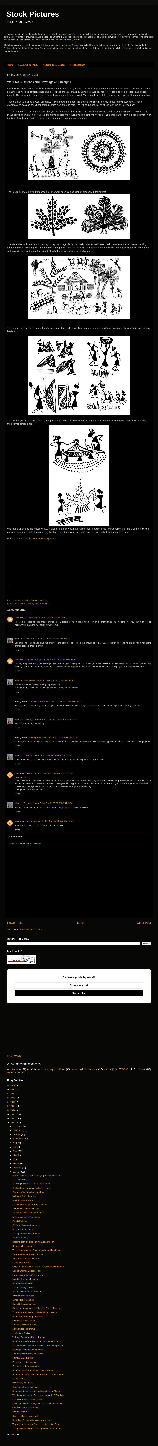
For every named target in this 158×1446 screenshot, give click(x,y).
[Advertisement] (34, 566)
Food (62, 1069)
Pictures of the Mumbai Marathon (28, 1192)
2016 (13, 1102)
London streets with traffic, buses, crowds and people (37, 1345)
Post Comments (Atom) (31, 929)
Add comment (15, 836)
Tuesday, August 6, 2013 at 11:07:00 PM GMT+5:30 (48, 803)
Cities (39, 1069)
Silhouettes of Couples (23, 1300)
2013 (13, 1114)
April (15, 1159)
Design (30, 604)
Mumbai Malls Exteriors (23, 1358)
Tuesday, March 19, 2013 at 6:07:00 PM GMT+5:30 (48, 755)
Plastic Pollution (19, 1221)
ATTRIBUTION (78, 64)
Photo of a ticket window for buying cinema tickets (36, 1341)
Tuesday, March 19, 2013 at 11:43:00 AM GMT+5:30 (52, 737)
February (17, 1167)
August (16, 1143)
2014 (13, 1110)
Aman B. (19, 617)
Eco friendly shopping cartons (26, 1366)
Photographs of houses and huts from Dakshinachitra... (38, 1374)
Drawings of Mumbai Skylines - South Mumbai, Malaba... (39, 1403)
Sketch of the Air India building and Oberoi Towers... (36, 1308)
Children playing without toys (26, 1225)
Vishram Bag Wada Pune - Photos (28, 1337)
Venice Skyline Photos (23, 1383)
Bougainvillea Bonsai (22, 1246)
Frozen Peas (18, 1378)
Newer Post (15, 922)
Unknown (19, 773)
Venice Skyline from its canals (26, 1258)
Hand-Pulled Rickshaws (23, 1329)
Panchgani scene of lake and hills (28, 1349)
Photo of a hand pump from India (28, 1316)
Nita (17, 638)
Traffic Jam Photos (21, 1333)
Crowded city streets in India (25, 1387)
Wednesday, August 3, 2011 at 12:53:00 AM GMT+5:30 (50, 659)
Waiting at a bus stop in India (26, 1233)
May (15, 1155)
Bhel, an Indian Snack (22, 1200)
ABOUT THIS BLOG (54, 64)
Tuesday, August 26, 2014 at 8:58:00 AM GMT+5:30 (49, 821)
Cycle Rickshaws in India (24, 1304)
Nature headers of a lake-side (26, 1217)
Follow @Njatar (14, 1056)
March (16, 1163)
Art (16, 604)
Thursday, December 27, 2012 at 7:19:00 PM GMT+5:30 (50, 719)
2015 (13, 1106)
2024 (13, 1085)
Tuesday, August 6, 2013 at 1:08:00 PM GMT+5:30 (49, 773)
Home (10, 64)
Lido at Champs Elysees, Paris (27, 1271)
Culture (21, 604)
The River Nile (19, 1179)
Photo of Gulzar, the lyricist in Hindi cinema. (33, 1370)
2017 (13, 1098)
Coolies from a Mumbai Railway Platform (31, 1188)
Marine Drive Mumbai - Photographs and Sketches (36, 1175)
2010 (13, 1434)
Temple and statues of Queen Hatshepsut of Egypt (36, 1424)
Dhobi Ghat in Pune (21, 1262)
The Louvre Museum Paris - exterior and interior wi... (37, 1250)
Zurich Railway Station (23, 1287)
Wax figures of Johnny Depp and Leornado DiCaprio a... (38, 1395)
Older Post (144, 922)
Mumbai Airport (19, 1412)
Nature (107, 1069)
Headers (74, 1070)
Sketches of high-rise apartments (28, 1213)
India (36, 604)
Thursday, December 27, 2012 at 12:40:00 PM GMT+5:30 (55, 701)
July (15, 1147)
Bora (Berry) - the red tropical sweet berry (32, 1420)
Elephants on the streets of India (27, 1254)
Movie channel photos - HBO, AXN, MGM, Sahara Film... (39, 1266)
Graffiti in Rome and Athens (25, 1407)
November (18, 1130)
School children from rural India (27, 1291)
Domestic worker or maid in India (28, 1399)
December (18, 1126)
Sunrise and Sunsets (22, 1283)
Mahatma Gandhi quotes (24, 1196)
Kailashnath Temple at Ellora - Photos (30, 1204)
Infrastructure (89, 1069)
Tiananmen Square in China (25, 1208)
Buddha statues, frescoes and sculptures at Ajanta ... (37, 1391)
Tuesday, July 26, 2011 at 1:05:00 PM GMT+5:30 (47, 617)
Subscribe (79, 993)
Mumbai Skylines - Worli (23, 1320)
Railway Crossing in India (24, 1325)
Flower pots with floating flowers (27, 1275)
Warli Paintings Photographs (39, 538)
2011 (13, 1122)
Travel (141, 1069)
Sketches (44, 604)
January (17, 1172)
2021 (13, 1089)
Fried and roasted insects (24, 1362)
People (123, 1069)
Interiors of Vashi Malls (23, 1296)
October (17, 1134)
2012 (13, 1118)
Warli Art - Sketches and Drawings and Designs (34, 1312)
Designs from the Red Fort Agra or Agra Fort (33, 1242)
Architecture (14, 1069)
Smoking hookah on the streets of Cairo (31, 1184)
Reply (17, 629)
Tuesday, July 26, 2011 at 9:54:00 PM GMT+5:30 (47, 638)
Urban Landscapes (16, 1072)
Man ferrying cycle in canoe (25, 1279)
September (18, 1138)
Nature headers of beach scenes (27, 1354)
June (15, 1151)
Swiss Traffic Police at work (25, 1416)
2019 (13, 1093)
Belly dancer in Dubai (22, 1229)
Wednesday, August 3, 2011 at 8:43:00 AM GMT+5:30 (49, 680)
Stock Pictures (32, 14)
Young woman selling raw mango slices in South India (37, 1428)
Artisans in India (20, 1237)
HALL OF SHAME (28, 64)
